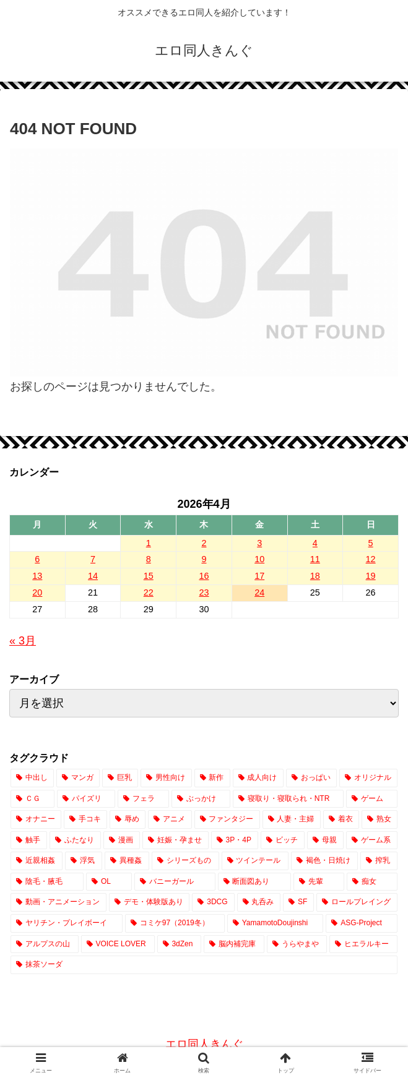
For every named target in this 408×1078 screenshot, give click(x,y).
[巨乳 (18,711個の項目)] (120, 778)
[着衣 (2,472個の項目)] (341, 819)
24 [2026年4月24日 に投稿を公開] (259, 592)
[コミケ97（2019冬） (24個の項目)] (175, 923)
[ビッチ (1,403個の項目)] (283, 840)
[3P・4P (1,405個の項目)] (234, 840)
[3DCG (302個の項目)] (213, 902)
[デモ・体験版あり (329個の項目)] (149, 902)
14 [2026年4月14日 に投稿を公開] (93, 576)
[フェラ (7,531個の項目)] (143, 799)
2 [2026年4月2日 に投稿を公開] (203, 543)
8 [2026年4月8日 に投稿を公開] (148, 559)
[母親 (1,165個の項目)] (325, 840)
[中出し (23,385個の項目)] (32, 778)
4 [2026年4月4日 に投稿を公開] (315, 543)
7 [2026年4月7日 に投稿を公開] (92, 559)
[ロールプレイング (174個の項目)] (356, 902)
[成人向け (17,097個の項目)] (258, 778)
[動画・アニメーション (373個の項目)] (58, 902)
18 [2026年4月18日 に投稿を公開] (315, 576)
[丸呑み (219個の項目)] (259, 902)
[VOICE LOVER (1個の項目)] (118, 944)
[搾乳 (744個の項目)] (378, 861)
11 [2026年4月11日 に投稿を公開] (315, 559)
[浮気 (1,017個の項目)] (83, 861)
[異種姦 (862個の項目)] (127, 861)
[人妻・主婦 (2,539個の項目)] (292, 819)
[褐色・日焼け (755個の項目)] (324, 861)
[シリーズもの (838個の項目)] (185, 861)
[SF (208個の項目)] (298, 902)
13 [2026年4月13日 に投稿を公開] (37, 576)
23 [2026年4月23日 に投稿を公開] (204, 592)
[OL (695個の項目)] (109, 882)
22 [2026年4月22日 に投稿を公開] (149, 592)
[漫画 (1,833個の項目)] (121, 840)
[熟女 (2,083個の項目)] (379, 819)
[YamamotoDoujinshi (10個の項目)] (275, 923)
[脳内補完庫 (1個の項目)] (234, 944)
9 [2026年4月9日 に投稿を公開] (203, 559)
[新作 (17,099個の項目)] (212, 778)
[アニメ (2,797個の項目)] (169, 819)
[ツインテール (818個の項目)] (255, 861)
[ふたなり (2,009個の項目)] (75, 840)
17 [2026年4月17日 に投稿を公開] (259, 576)
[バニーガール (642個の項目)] (174, 882)
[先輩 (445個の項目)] (318, 882)
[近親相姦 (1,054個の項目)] (37, 861)
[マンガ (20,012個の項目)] (78, 778)
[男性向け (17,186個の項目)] (166, 778)
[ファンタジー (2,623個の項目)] (227, 819)
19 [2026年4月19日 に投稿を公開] (371, 576)
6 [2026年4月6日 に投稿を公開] (37, 559)
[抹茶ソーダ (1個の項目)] (204, 965)
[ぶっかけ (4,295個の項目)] (200, 799)
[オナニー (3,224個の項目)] (36, 819)
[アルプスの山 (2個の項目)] (45, 944)
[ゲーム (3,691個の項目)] (371, 799)
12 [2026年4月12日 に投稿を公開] (371, 559)
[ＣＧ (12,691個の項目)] (32, 799)
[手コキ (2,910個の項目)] (85, 819)
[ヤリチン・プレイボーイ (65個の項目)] (67, 923)
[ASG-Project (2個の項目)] (361, 923)
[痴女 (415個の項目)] (372, 882)
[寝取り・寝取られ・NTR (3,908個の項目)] (288, 799)
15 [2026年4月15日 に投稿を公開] (149, 576)
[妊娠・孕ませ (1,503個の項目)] (175, 840)
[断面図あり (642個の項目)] (254, 882)
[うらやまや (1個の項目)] (297, 944)
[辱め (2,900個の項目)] (127, 819)
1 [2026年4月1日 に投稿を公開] (148, 543)
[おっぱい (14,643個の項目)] (311, 778)
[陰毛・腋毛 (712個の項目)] (47, 882)
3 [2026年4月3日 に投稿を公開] (259, 543)
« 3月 (22, 641)
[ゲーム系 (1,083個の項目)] (371, 840)
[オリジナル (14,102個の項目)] (368, 778)
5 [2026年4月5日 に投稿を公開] (370, 543)
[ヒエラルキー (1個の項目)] (363, 944)
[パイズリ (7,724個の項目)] (86, 799)
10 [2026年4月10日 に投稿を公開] (259, 559)
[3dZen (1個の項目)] (179, 944)
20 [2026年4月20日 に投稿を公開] (37, 592)
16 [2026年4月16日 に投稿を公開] (204, 576)
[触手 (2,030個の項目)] (29, 840)
